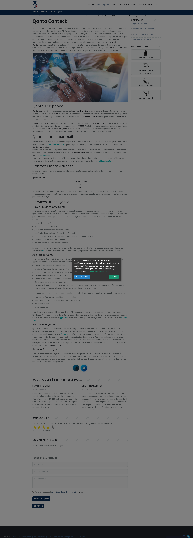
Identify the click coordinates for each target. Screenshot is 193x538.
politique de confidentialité (98, 271)
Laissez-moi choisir (82, 276)
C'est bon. (114, 276)
